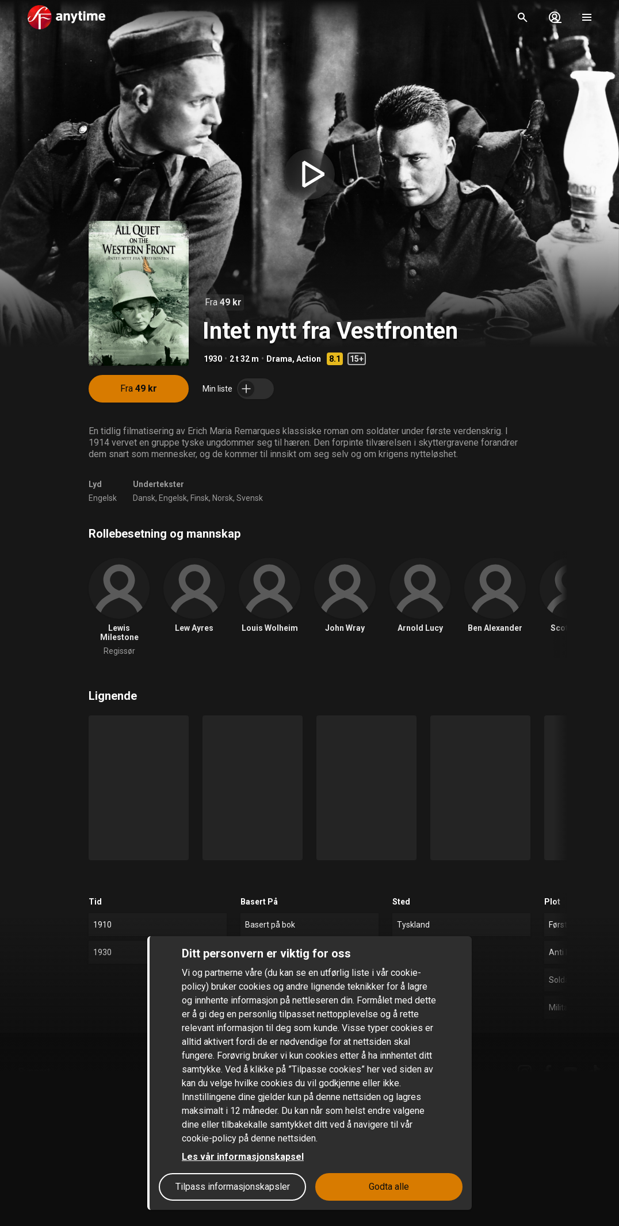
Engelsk (103, 498)
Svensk (249, 498)
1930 (213, 358)
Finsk (199, 498)
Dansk (144, 498)
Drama (279, 358)
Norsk (222, 498)
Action (308, 358)
